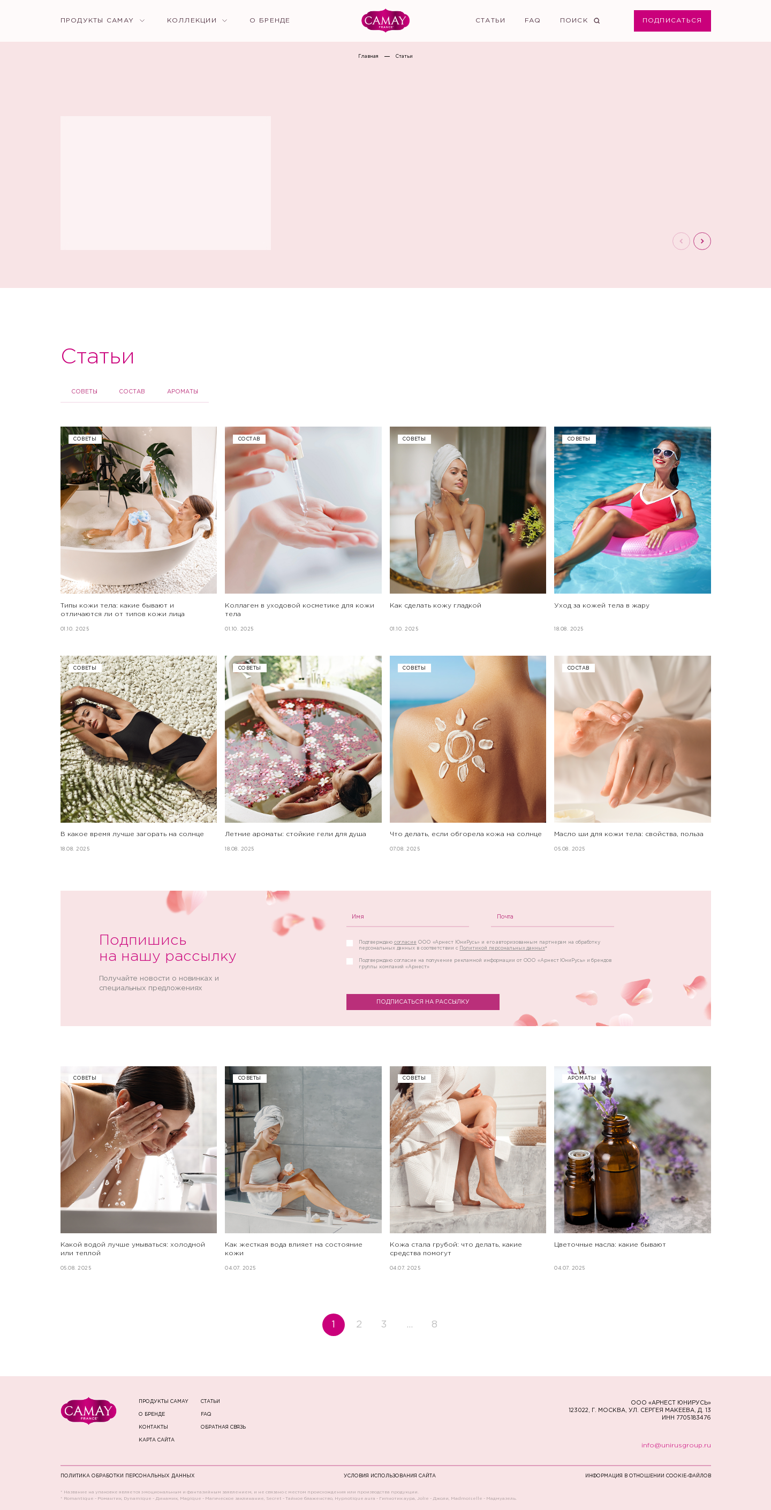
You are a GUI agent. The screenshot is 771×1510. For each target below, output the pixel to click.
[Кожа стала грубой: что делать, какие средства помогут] (468, 1168)
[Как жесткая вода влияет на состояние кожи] (303, 1168)
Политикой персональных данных (502, 948)
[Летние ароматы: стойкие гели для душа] (303, 754)
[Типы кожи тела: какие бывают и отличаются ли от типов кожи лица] (139, 529)
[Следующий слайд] (702, 241)
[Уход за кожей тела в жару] (632, 529)
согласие (405, 942)
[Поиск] (580, 21)
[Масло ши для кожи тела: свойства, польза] (632, 754)
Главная (368, 56)
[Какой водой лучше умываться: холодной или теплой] (139, 1168)
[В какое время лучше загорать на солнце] (139, 754)
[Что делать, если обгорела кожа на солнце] (468, 754)
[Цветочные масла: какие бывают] (632, 1168)
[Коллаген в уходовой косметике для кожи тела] (303, 529)
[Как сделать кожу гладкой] (468, 529)
